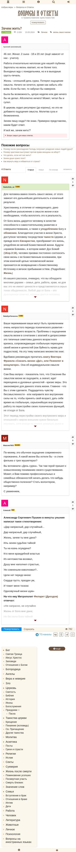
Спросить (29, 629)
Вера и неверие (15, 678)
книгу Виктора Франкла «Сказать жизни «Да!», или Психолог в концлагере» (33, 360)
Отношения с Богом (16, 665)
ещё (57, 648)
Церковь (11, 687)
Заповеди (11, 661)
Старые (31, 170)
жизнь (55, 32)
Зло (8, 683)
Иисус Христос (14, 657)
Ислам (9, 757)
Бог (8, 650)
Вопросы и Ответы (38, 13)
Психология (13, 834)
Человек (11, 815)
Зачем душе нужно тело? (14, 158)
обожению (10, 232)
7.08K (21, 316)
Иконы (9, 702)
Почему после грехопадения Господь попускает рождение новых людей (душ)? (38, 149)
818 (13, 510)
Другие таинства (15, 732)
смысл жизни (64, 32)
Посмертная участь (16, 779)
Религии (11, 753)
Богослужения (13, 706)
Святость (11, 692)
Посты (9, 745)
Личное (44, 32)
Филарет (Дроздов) (46, 596)
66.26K (17, 445)
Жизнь (8, 273)
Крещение (11, 722)
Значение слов (15, 786)
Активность (67, 169)
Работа (10, 810)
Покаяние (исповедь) (17, 725)
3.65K (18, 186)
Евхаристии (27, 241)
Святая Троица (14, 654)
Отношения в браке (16, 799)
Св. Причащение (15, 729)
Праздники (11, 710)
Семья (10, 791)
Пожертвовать (38, 22)
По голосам (53, 170)
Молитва (11, 737)
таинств (49, 237)
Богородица (13, 669)
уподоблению (49, 228)
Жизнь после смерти (19, 771)
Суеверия (12, 766)
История (10, 699)
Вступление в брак (16, 795)
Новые (41, 170)
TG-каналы (43, 634)
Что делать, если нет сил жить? (17, 155)
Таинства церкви (16, 717)
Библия (10, 695)
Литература (13, 820)
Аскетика (11, 741)
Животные (12, 824)
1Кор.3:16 (10, 253)
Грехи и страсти (14, 749)
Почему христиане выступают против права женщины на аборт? (31, 152)
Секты (9, 761)
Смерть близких (14, 782)
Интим (9, 802)
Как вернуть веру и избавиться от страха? (21, 161)
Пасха (12, 713)
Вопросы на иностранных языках (18, 840)
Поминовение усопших (18, 775)
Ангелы (10, 673)
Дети (8, 806)
